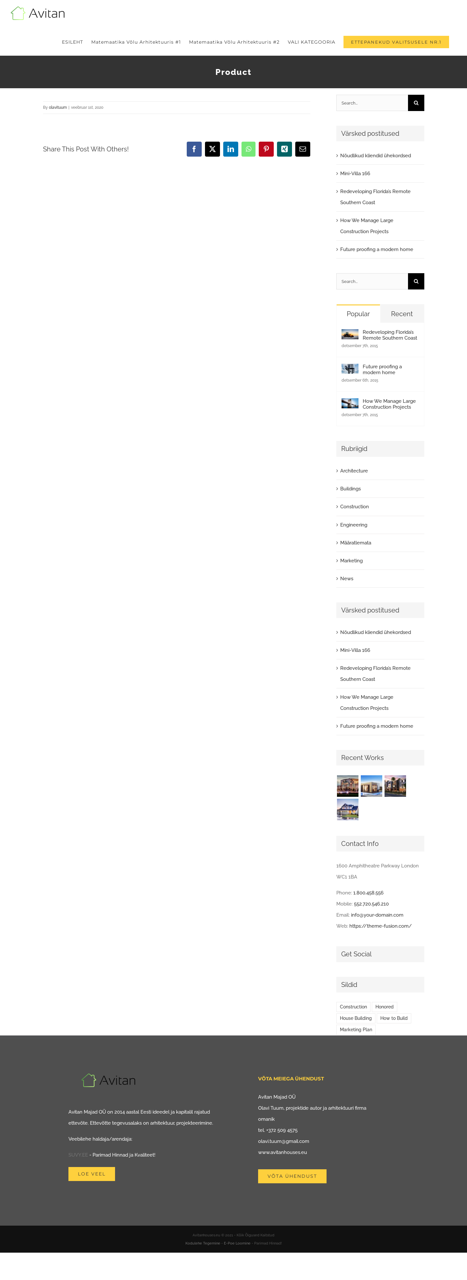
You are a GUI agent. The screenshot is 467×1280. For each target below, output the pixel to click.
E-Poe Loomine (237, 1243)
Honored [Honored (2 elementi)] (384, 1006)
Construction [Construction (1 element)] (353, 1006)
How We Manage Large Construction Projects (389, 404)
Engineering (353, 525)
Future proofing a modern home (376, 249)
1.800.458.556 (368, 893)
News (346, 579)
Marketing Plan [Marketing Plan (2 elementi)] (356, 1029)
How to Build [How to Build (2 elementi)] (394, 1018)
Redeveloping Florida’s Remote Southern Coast (390, 335)
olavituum (58, 107)
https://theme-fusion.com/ (380, 926)
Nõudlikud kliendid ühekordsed (375, 156)
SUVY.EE (78, 1155)
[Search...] (372, 103)
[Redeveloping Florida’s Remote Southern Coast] (350, 335)
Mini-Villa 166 (355, 173)
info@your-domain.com (377, 915)
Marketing (351, 561)
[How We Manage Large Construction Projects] (350, 404)
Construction (354, 507)
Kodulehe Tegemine (202, 1243)
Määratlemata (355, 543)
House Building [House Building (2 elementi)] (356, 1018)
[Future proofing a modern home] (350, 369)
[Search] (416, 103)
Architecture (354, 471)
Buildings (350, 489)
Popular (358, 314)
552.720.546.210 (371, 904)
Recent (402, 314)
